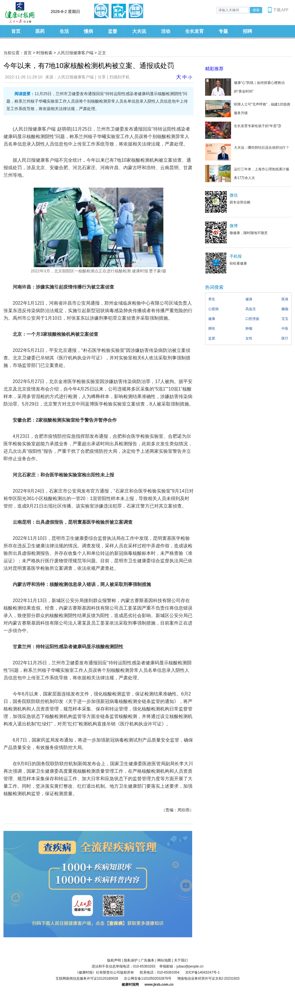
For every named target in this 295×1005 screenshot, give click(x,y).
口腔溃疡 (252, 319)
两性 (211, 329)
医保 (284, 299)
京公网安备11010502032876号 (147, 978)
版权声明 (114, 960)
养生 (211, 299)
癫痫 (284, 309)
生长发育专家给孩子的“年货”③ (257, 126)
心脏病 (213, 309)
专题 (223, 31)
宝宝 (284, 319)
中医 (284, 329)
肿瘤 (248, 329)
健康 (211, 319)
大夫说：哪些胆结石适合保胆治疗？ (261, 148)
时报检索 (44, 52)
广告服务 (147, 960)
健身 (248, 299)
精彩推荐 (214, 68)
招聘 (247, 31)
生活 (64, 31)
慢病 (88, 31)
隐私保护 (131, 960)
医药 (40, 31)
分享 (102, 77)
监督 (112, 31)
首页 (15, 31)
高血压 (250, 309)
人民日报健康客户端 (75, 52)
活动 (165, 31)
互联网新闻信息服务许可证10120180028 (87, 978)
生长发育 (194, 31)
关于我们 (181, 960)
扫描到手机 (119, 77)
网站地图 (164, 960)
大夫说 (139, 31)
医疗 (284, 338)
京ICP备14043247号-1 (202, 972)
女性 (248, 338)
